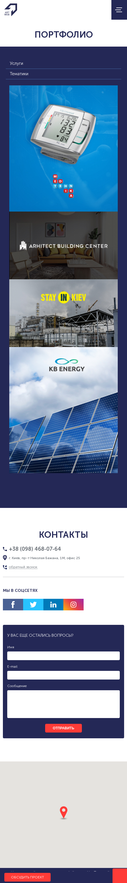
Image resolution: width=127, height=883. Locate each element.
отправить (63, 728)
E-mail (12, 666)
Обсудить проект (27, 877)
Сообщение (17, 686)
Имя (10, 647)
